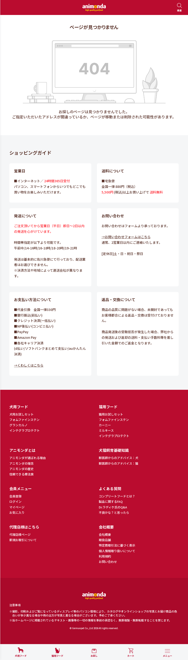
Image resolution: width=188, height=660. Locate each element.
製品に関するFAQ (111, 502)
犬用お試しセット (21, 414)
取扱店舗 (105, 540)
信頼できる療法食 (21, 474)
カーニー (105, 425)
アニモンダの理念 (21, 463)
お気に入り (17, 512)
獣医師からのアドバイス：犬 (118, 458)
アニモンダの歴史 (21, 469)
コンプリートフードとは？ (117, 496)
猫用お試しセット (111, 414)
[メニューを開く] (167, 653)
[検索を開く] (179, 7)
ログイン (15, 502)
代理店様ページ (20, 534)
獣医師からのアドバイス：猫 (118, 463)
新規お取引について (23, 540)
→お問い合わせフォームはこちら (126, 236)
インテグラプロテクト (24, 430)
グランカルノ (18, 425)
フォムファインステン (24, 420)
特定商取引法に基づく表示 (117, 545)
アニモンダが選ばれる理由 (27, 458)
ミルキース (106, 430)
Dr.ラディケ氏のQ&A (113, 507)
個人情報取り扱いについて (117, 551)
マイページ (17, 507)
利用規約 (105, 556)
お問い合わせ (108, 562)
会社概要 (105, 534)
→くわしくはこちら (28, 365)
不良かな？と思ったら (114, 512)
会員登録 (15, 496)
